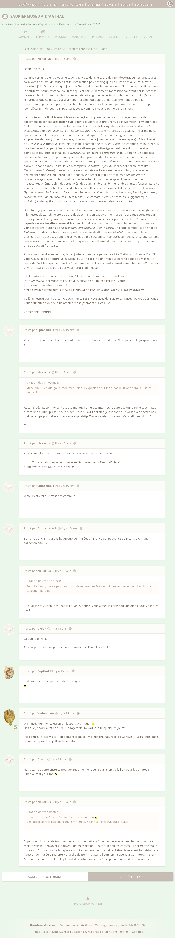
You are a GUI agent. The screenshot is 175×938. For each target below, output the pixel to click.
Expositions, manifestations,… (56, 24)
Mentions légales (116, 932)
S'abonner (61, 34)
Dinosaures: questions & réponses (76, 932)
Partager (98, 34)
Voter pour (80, 34)
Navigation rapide (87, 901)
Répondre (43, 34)
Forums (32, 24)
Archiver (115, 34)
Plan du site (143, 4)
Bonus (125, 4)
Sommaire (25, 34)
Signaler (150, 34)
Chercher (132, 34)
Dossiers (94, 4)
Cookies (137, 932)
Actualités (49, 4)
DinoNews (27, 4)
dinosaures (72, 4)
